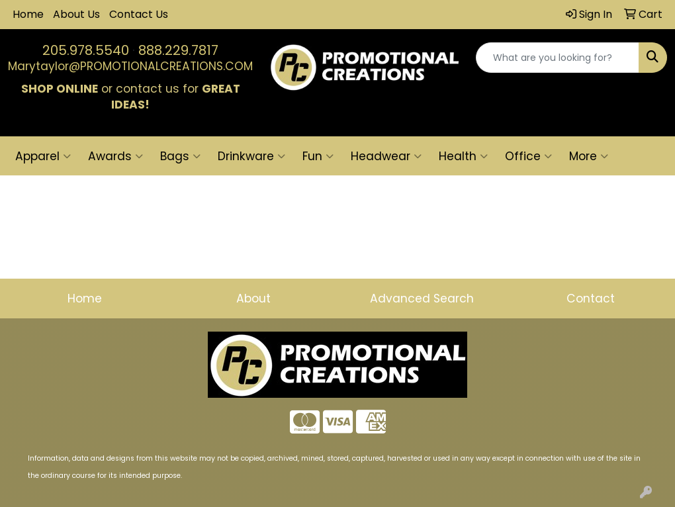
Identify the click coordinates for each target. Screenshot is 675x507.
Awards (115, 156)
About (253, 298)
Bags (180, 156)
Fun (318, 156)
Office (528, 156)
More (588, 156)
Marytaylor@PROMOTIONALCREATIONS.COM (130, 66)
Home (28, 14)
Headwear (386, 156)
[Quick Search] (557, 57)
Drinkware (251, 156)
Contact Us (138, 14)
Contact (590, 298)
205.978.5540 (85, 50)
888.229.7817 (178, 50)
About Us (76, 14)
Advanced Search (422, 298)
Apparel (43, 156)
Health (463, 156)
